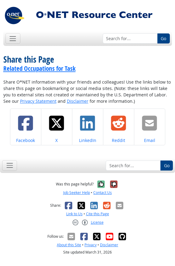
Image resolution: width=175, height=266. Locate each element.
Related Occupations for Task (39, 68)
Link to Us (74, 213)
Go (163, 38)
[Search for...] (130, 38)
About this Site (69, 244)
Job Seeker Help (76, 192)
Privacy (90, 244)
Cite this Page (97, 213)
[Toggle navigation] (12, 38)
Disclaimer (77, 101)
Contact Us (102, 192)
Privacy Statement (38, 101)
